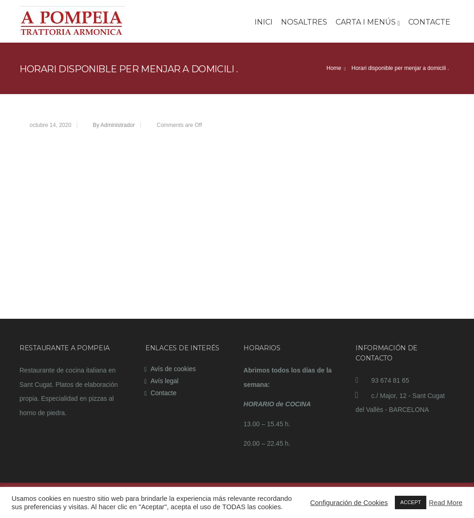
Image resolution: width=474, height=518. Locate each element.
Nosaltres (304, 22)
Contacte (429, 22)
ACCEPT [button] (410, 502)
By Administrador (114, 125)
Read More (445, 502)
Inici (264, 22)
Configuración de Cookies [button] (349, 502)
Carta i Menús (368, 22)
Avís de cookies (173, 369)
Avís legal (164, 381)
